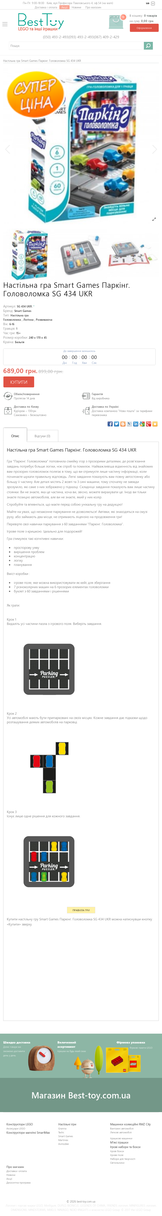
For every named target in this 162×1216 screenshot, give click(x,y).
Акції (64, 7)
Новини (76, 7)
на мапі (107, 3)
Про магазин (93, 7)
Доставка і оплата (46, 7)
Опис (15, 436)
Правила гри (81, 910)
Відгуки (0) (42, 436)
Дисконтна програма (18, 1182)
